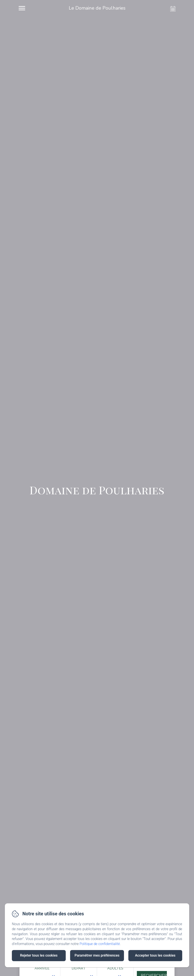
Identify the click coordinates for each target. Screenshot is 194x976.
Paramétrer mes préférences (96, 955)
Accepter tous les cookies (155, 955)
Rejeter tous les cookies (38, 955)
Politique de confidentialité (99, 944)
